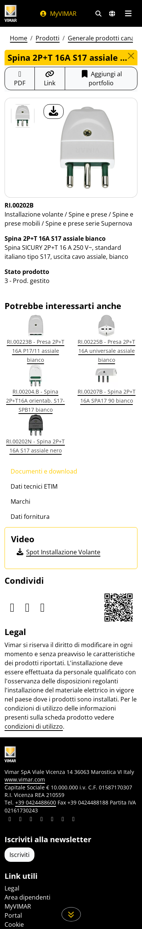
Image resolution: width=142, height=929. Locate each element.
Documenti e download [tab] (44, 471)
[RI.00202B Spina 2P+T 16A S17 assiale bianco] (22, 116)
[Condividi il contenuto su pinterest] (31, 820)
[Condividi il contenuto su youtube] (52, 820)
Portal (13, 915)
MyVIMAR (57, 13)
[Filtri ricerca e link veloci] (98, 13)
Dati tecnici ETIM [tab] (34, 486)
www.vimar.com (25, 779)
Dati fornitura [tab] (30, 516)
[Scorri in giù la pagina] (71, 914)
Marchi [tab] (20, 501)
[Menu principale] (128, 13)
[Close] (131, 55)
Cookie (14, 924)
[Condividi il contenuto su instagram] (41, 820)
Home (18, 38)
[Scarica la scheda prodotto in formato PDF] (20, 78)
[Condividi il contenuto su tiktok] (73, 820)
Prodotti (47, 38)
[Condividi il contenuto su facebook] (20, 820)
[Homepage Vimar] (11, 13)
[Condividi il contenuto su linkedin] (10, 820)
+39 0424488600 (35, 802)
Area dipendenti (27, 897)
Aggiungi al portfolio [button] (101, 78)
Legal (12, 888)
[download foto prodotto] (54, 111)
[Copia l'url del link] (49, 78)
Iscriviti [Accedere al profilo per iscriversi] (19, 855)
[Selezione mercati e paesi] (112, 13)
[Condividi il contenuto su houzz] (63, 820)
